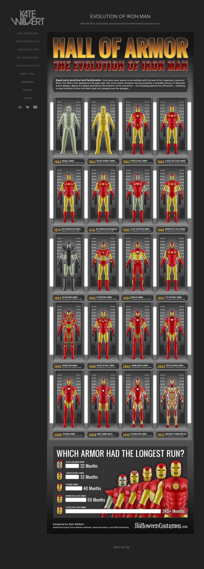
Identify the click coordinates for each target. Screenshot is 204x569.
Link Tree (28, 90)
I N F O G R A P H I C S (28, 41)
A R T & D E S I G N (28, 33)
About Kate (27, 82)
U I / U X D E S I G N (27, 57)
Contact (28, 98)
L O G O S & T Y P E (27, 49)
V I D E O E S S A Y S (28, 65)
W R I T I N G (27, 73)
